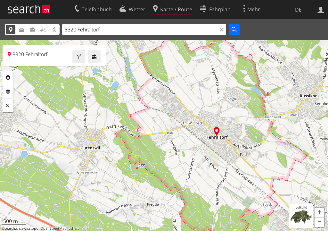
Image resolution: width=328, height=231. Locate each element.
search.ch (12, 228)
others (74, 228)
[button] (319, 213)
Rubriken (8, 77)
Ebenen (8, 91)
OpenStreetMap (53, 228)
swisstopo (30, 228)
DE (298, 9)
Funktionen (8, 105)
